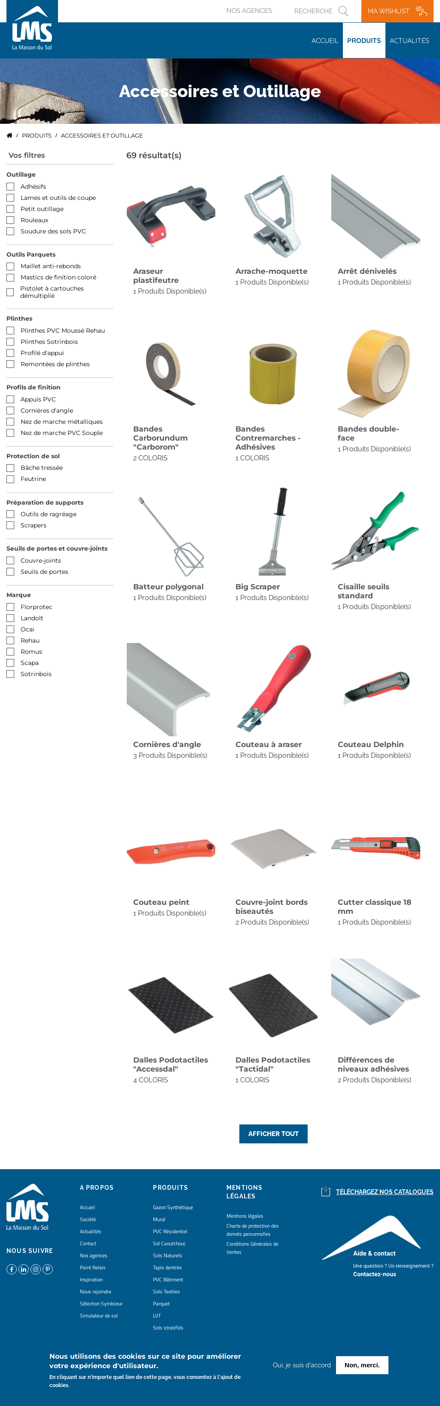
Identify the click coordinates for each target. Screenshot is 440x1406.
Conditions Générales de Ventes (252, 1248)
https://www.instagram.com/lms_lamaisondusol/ (36, 1269)
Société (88, 1219)
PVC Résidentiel (170, 1231)
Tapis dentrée (167, 1267)
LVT (157, 1315)
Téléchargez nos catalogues (385, 1192)
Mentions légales (244, 1216)
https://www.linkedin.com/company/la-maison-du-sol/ (23, 1269)
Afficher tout (273, 1134)
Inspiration (91, 1279)
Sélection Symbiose (101, 1303)
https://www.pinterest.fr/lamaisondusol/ (48, 1269)
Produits (364, 40)
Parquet (161, 1303)
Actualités (409, 40)
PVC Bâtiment (168, 1279)
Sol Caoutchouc (169, 1243)
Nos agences (249, 11)
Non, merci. (362, 1365)
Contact (88, 1243)
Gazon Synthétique (173, 1207)
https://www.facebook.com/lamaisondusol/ (11, 1269)
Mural (159, 1219)
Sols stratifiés (168, 1327)
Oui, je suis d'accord (302, 1365)
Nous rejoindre (95, 1291)
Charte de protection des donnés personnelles (252, 1230)
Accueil (325, 40)
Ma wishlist (388, 11)
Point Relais (93, 1267)
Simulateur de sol (99, 1315)
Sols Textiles (166, 1291)
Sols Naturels (167, 1255)
